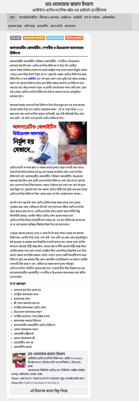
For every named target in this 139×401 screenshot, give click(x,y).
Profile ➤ (28, 382)
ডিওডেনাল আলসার (55, 38)
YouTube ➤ (53, 382)
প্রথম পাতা (15, 38)
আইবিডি (32, 79)
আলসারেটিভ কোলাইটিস (34, 38)
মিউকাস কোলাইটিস (74, 38)
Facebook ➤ (40, 382)
